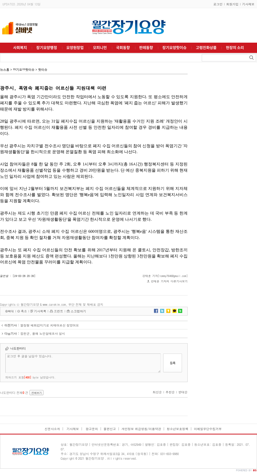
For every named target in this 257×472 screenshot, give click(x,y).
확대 (11, 311)
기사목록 (40, 311)
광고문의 (91, 429)
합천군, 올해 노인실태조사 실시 (42, 333)
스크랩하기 (78, 311)
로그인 (218, 4)
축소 (24, 311)
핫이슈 (42, 69)
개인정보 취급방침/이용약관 (141, 429)
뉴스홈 (4, 69)
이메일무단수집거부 (208, 429)
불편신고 (110, 429)
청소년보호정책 (177, 429)
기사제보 (248, 4)
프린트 (58, 311)
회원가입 (232, 4)
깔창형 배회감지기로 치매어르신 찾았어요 (49, 325)
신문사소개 (52, 429)
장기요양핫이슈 (23, 69)
